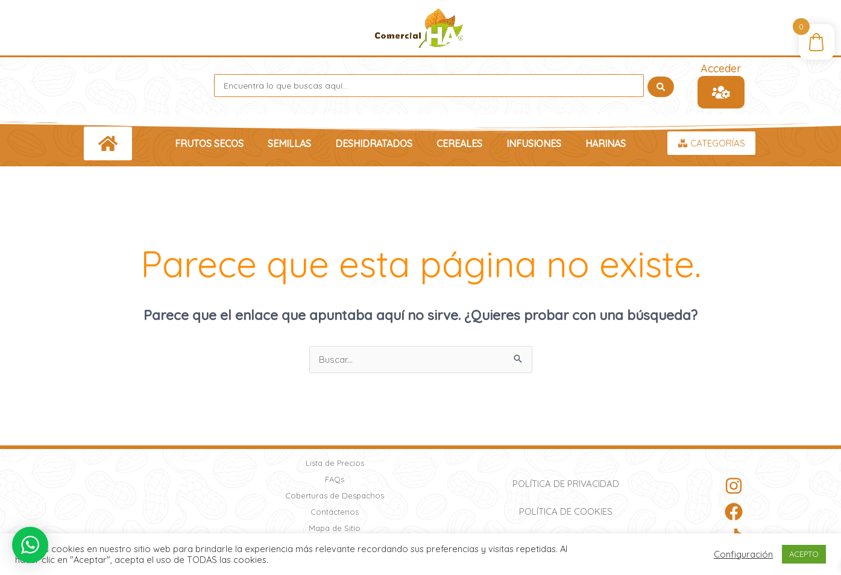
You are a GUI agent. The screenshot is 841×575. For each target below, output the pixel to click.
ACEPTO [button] (804, 554)
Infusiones (533, 143)
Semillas (289, 143)
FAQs (334, 479)
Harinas (605, 143)
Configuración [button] (743, 554)
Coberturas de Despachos (334, 495)
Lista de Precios (335, 463)
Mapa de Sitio (335, 528)
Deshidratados (373, 143)
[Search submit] (660, 85)
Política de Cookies (566, 511)
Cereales (459, 143)
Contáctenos (334, 512)
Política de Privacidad (565, 483)
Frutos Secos (209, 143)
